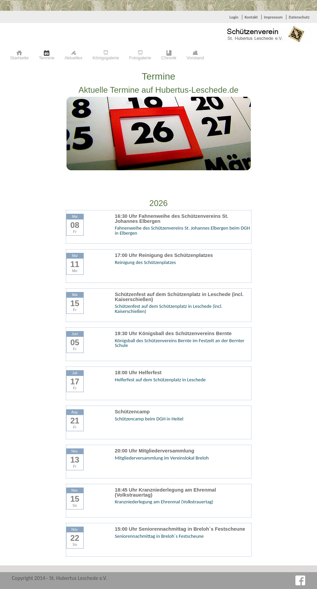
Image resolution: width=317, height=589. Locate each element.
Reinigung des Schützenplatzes (145, 262)
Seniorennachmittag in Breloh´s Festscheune (159, 536)
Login (234, 17)
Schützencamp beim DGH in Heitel (149, 419)
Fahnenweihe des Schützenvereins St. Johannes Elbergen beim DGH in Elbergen (182, 230)
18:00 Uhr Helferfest (138, 372)
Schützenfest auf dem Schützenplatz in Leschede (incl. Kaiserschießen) (179, 297)
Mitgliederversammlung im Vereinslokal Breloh (162, 458)
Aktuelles (73, 57)
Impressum (273, 17)
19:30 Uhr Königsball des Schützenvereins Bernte (173, 333)
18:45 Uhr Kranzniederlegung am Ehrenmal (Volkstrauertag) (165, 492)
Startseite (19, 57)
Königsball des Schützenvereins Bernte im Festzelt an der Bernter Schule (179, 343)
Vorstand (195, 57)
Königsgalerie (106, 57)
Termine (46, 57)
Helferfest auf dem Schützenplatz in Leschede (160, 380)
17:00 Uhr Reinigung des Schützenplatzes (164, 255)
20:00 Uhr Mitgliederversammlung (154, 450)
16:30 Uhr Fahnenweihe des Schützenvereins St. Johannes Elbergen (171, 218)
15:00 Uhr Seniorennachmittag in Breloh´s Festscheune (180, 529)
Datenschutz (299, 17)
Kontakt (251, 17)
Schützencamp (132, 411)
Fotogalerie (140, 57)
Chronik (169, 57)
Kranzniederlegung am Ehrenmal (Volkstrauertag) (164, 502)
